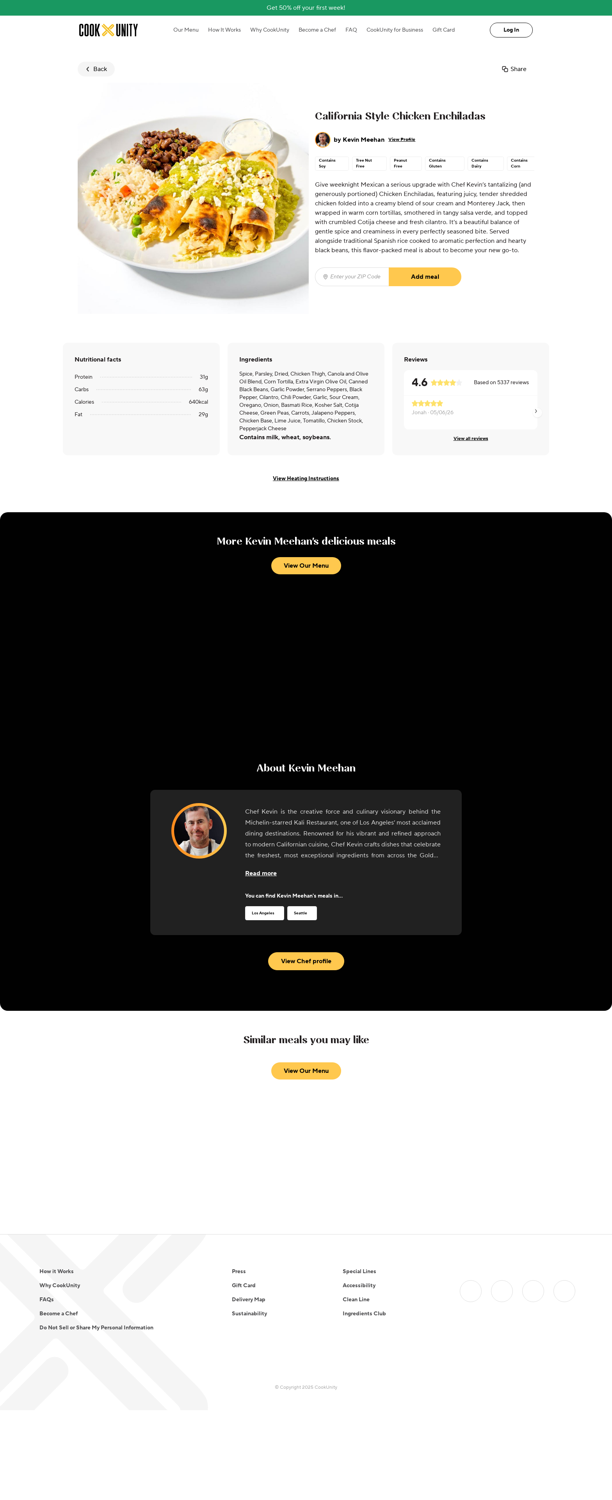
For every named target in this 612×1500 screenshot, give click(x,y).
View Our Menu (306, 566)
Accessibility (359, 1285)
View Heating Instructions (306, 478)
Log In (511, 30)
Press (239, 1271)
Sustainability (249, 1313)
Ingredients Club (364, 1313)
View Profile (401, 140)
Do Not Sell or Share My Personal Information (96, 1327)
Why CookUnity (269, 30)
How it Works (56, 1271)
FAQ (351, 30)
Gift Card (443, 30)
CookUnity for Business (394, 30)
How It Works (224, 30)
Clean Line (356, 1299)
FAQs (46, 1299)
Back (95, 69)
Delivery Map (248, 1299)
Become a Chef (317, 30)
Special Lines (359, 1271)
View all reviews (471, 439)
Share (514, 69)
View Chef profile (306, 961)
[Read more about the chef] (261, 873)
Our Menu (186, 30)
